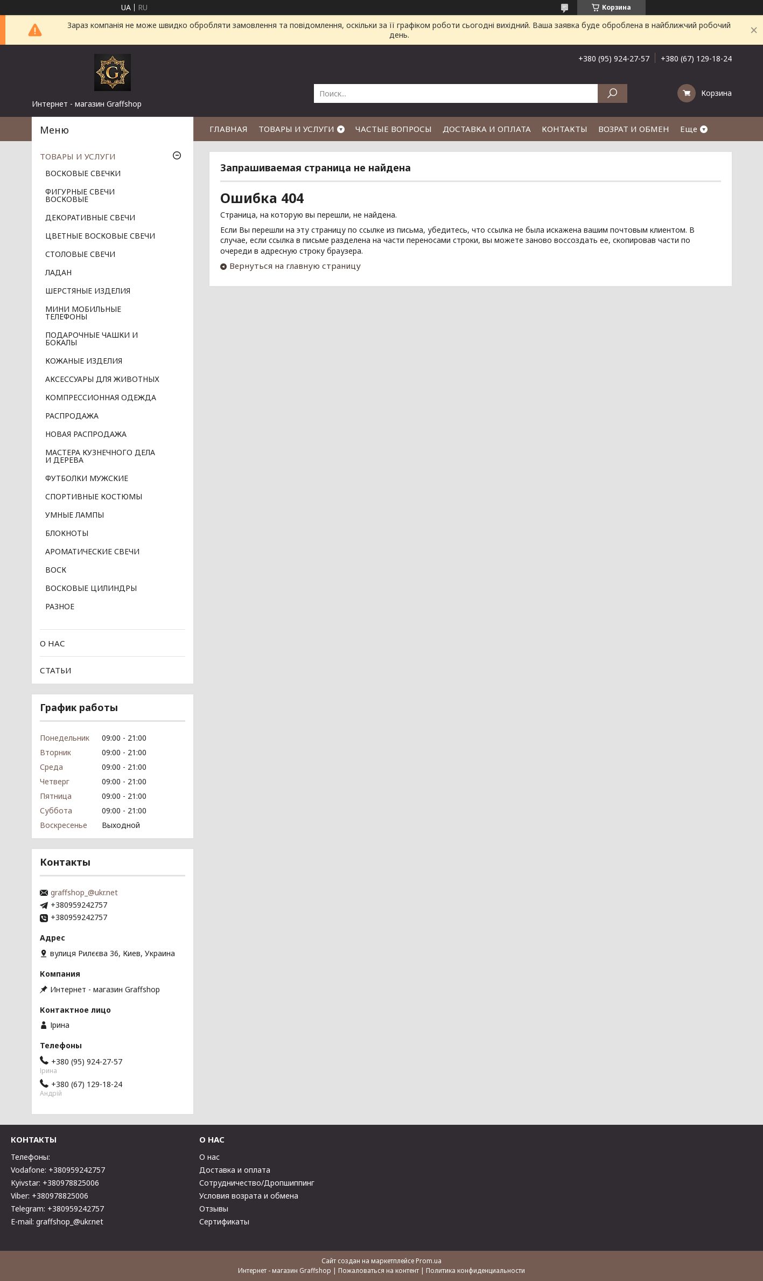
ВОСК (55, 570)
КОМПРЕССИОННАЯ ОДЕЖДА (100, 398)
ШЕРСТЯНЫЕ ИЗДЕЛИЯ (87, 291)
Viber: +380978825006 (49, 1196)
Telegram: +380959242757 (57, 1208)
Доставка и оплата (234, 1170)
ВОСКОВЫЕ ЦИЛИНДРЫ (91, 588)
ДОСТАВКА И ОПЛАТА (487, 128)
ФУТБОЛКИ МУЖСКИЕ (86, 479)
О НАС (52, 643)
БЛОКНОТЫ (66, 534)
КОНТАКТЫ (564, 128)
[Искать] (612, 93)
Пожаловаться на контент (378, 1270)
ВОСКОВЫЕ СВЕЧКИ (83, 174)
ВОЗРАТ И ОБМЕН (633, 128)
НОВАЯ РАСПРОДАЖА (86, 434)
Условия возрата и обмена (248, 1196)
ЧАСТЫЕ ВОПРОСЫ (393, 128)
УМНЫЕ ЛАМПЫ (74, 515)
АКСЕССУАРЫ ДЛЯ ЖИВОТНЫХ (102, 379)
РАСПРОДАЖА (72, 416)
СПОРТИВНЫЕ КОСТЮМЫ (93, 497)
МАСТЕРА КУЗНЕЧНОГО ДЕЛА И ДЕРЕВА (100, 457)
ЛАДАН (58, 273)
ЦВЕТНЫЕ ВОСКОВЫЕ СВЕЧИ (100, 236)
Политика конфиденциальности (475, 1270)
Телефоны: (30, 1157)
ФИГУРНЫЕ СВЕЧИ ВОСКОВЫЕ (80, 196)
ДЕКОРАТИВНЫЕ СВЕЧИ (90, 218)
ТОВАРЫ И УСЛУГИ (296, 128)
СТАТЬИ (56, 670)
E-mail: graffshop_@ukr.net (57, 1221)
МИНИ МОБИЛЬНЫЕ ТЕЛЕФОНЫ (83, 313)
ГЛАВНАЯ (228, 128)
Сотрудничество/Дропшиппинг (256, 1183)
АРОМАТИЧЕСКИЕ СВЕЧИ (92, 552)
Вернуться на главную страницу (295, 265)
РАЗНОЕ (59, 607)
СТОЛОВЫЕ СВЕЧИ (80, 254)
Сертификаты (224, 1221)
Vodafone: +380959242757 (58, 1170)
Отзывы (213, 1208)
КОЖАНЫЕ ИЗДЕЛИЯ (83, 361)
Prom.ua (429, 1260)
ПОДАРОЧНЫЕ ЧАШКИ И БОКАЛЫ (91, 339)
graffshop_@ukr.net (84, 892)
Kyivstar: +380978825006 (55, 1183)
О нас (209, 1157)
